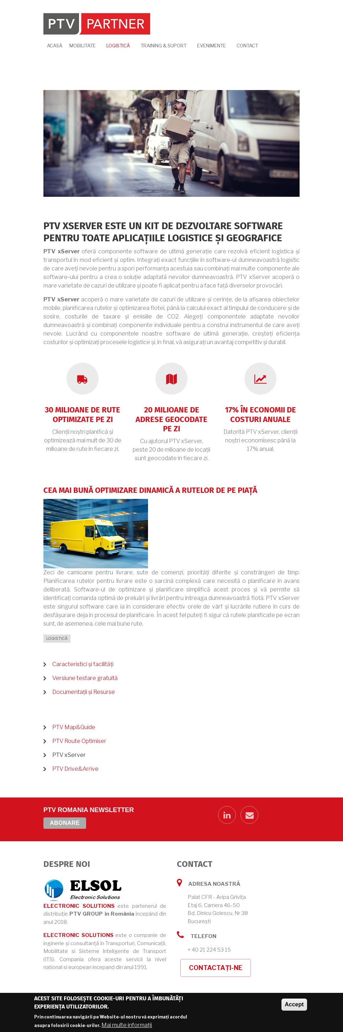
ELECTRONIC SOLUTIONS (79, 906)
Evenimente (211, 45)
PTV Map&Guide (73, 727)
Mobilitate (82, 45)
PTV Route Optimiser (79, 741)
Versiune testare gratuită (85, 678)
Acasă (54, 45)
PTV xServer (69, 755)
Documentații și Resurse (83, 692)
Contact (247, 45)
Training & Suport (163, 45)
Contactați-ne (215, 968)
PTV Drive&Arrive (75, 768)
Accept (294, 1004)
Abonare (65, 823)
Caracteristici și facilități (83, 664)
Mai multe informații (126, 1025)
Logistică (118, 45)
